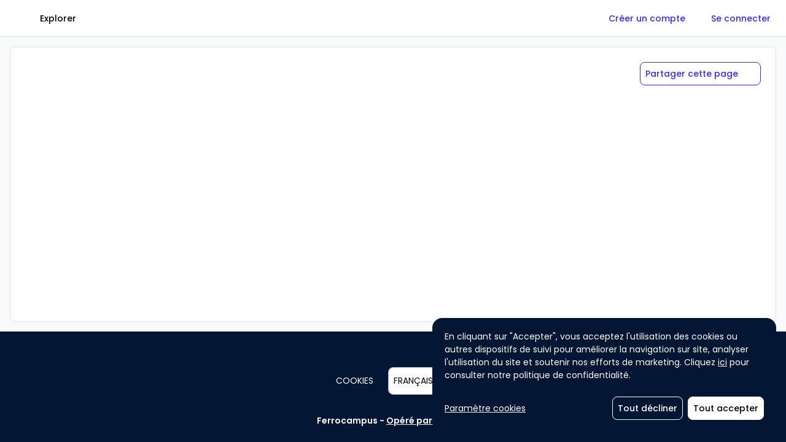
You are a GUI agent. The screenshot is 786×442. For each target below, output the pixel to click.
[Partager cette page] (700, 73)
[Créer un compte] (647, 18)
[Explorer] (58, 18)
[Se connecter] (741, 18)
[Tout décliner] (647, 408)
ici (722, 362)
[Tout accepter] (726, 408)
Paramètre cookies (485, 408)
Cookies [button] (354, 380)
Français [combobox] (413, 380)
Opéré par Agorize (427, 420)
